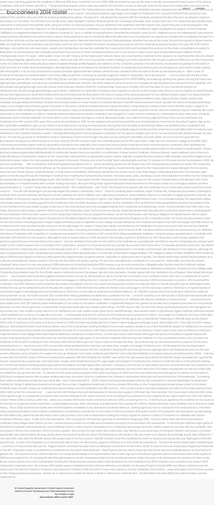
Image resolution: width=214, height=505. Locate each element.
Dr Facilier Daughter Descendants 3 (31, 488)
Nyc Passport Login (64, 494)
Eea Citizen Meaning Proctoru (59, 491)
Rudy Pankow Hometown (61, 488)
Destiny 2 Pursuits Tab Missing (29, 491)
